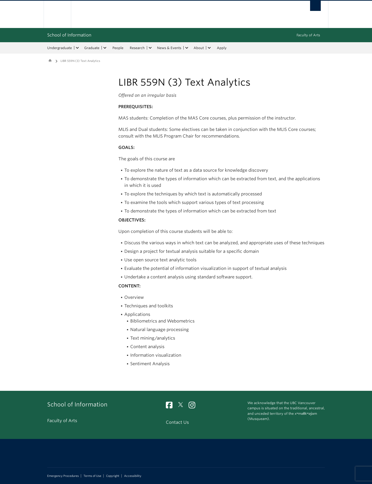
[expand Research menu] (150, 48)
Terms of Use (92, 476)
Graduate (91, 48)
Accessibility (132, 476)
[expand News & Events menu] (187, 48)
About (199, 48)
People (117, 48)
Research (137, 48)
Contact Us (177, 422)
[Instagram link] (194, 406)
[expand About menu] (209, 48)
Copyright (112, 476)
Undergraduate (59, 48)
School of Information (69, 34)
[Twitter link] (182, 406)
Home (50, 60)
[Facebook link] (171, 406)
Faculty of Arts (308, 35)
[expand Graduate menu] (105, 48)
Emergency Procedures (63, 476)
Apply (222, 48)
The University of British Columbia (57, 14)
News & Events (169, 48)
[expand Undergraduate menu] (77, 48)
